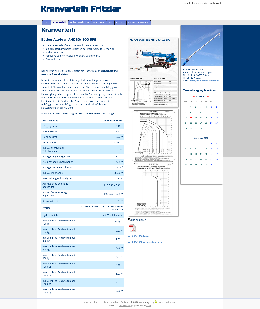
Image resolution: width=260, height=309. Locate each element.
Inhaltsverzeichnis (199, 3)
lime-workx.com (167, 302)
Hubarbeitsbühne (79, 22)
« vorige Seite (91, 302)
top (105, 302)
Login (185, 3)
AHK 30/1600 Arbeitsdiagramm (145, 242)
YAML (148, 305)
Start (46, 22)
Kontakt (120, 22)
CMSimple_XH (125, 305)
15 (191, 117)
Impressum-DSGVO (138, 22)
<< (194, 96)
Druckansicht (215, 3)
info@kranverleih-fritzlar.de (204, 80)
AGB (110, 22)
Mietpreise (98, 22)
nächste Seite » (120, 302)
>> (208, 96)
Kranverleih (60, 22)
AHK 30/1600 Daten (139, 236)
